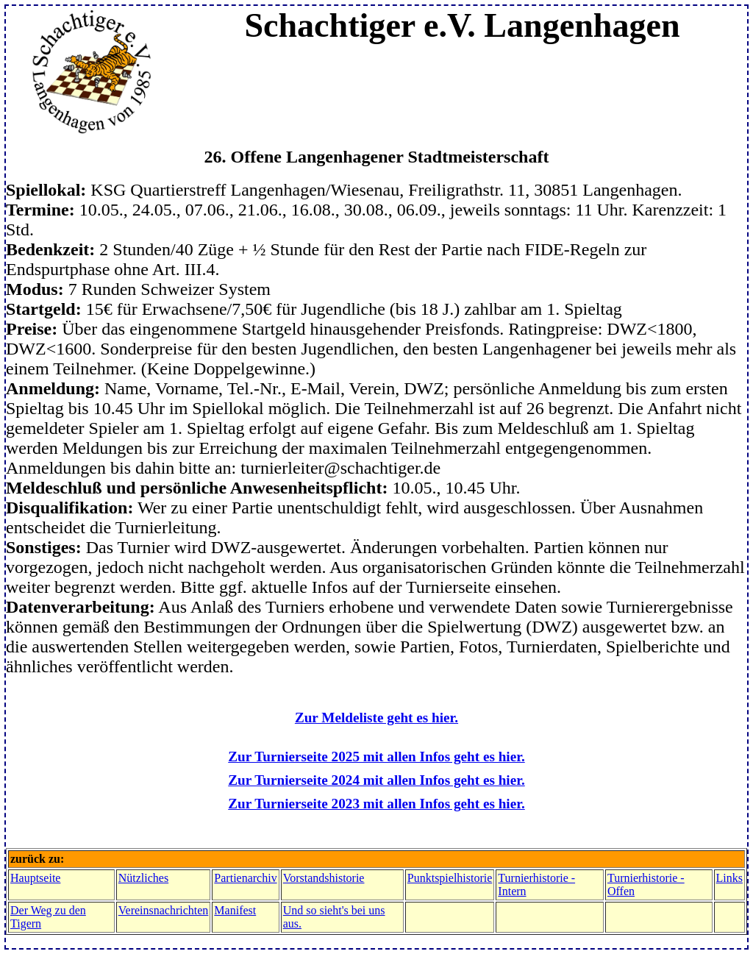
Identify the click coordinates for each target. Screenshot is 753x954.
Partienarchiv (245, 878)
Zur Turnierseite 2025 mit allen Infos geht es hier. (376, 756)
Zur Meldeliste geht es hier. (376, 717)
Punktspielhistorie (450, 878)
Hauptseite (35, 878)
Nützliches (143, 878)
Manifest (235, 910)
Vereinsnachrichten (163, 910)
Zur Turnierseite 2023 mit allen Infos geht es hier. (376, 803)
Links (729, 878)
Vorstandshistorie (324, 878)
